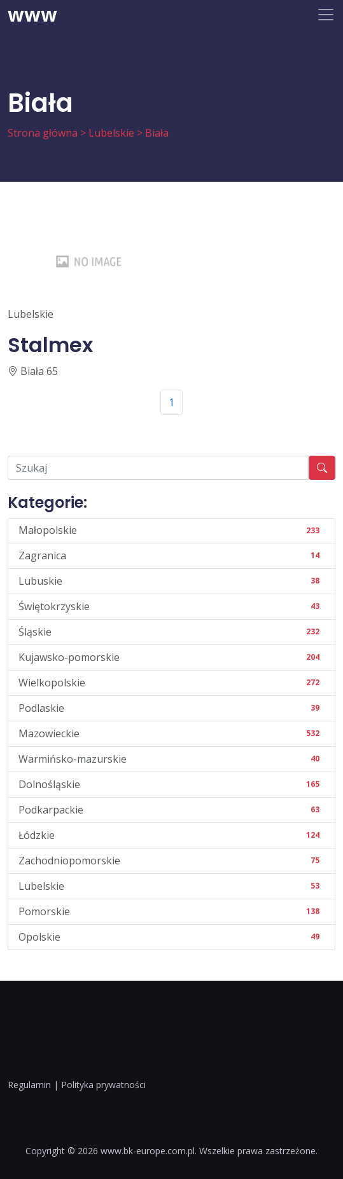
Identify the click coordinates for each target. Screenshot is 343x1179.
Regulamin (29, 1085)
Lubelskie (111, 133)
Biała (157, 133)
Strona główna (43, 133)
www (32, 14)
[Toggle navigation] (325, 14)
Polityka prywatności (103, 1085)
